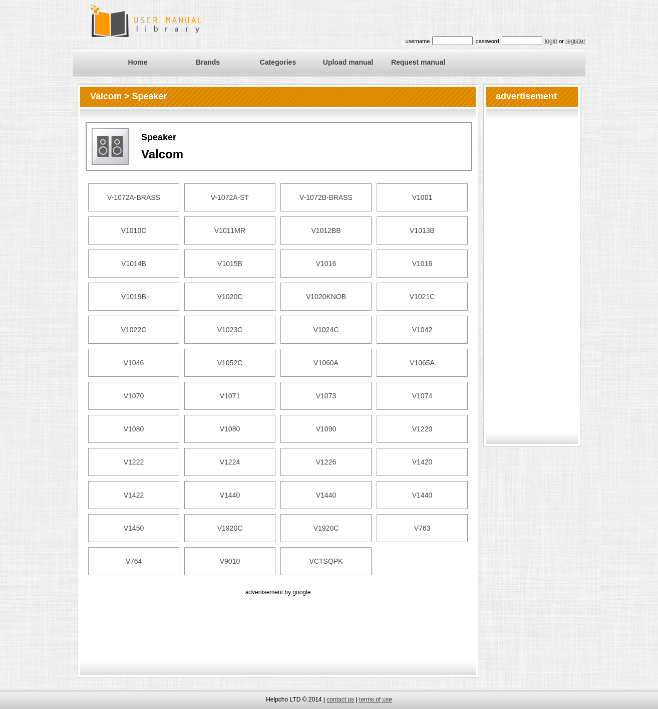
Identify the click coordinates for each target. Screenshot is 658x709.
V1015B (229, 264)
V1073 (326, 396)
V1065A (422, 363)
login (551, 41)
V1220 (422, 429)
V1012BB (326, 230)
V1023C (230, 330)
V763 (422, 528)
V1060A (326, 363)
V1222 (134, 462)
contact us (340, 699)
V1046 (134, 363)
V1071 (230, 396)
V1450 (134, 528)
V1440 (230, 495)
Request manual (418, 62)
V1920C (230, 528)
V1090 (326, 429)
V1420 (422, 462)
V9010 (230, 561)
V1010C (134, 230)
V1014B (133, 264)
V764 (134, 561)
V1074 (422, 396)
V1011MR (229, 230)
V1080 (134, 429)
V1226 (326, 462)
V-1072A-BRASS (133, 197)
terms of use (375, 699)
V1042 (422, 330)
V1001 (422, 197)
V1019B (133, 297)
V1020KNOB (326, 297)
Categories (278, 62)
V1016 (326, 264)
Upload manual (348, 62)
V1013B (422, 230)
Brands (208, 62)
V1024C (326, 330)
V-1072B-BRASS (326, 197)
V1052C (230, 363)
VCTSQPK (326, 561)
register (575, 41)
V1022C (134, 330)
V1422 (134, 495)
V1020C (230, 297)
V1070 (134, 396)
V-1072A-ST (230, 197)
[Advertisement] (278, 620)
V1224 (230, 462)
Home (138, 62)
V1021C (422, 297)
